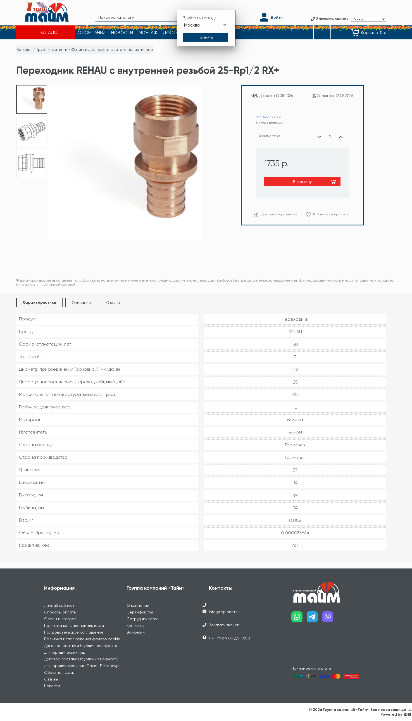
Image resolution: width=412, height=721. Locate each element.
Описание (81, 302)
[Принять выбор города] (205, 37)
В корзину (302, 181)
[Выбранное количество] (330, 137)
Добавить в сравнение (279, 214)
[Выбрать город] (205, 25)
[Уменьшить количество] (319, 137)
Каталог (24, 49)
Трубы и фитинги (51, 49)
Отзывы (113, 302)
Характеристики (39, 302)
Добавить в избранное (331, 214)
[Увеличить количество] (341, 137)
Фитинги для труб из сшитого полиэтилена (112, 49)
